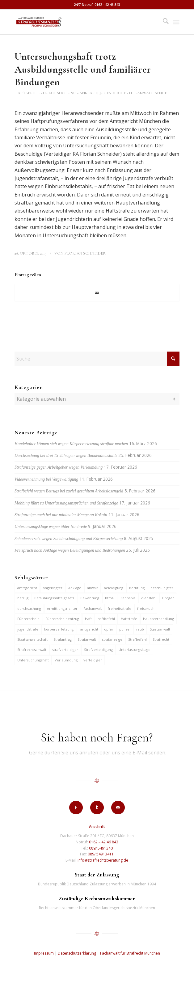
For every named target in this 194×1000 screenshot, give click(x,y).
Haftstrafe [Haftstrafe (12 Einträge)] (129, 618)
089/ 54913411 (101, 854)
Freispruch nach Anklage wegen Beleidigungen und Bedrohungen (70, 550)
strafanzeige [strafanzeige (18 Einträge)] (112, 639)
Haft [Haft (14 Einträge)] (88, 618)
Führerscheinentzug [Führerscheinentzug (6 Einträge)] (62, 618)
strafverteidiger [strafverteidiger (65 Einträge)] (65, 649)
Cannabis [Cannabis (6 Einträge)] (127, 598)
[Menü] (176, 22)
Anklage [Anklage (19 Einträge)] (74, 587)
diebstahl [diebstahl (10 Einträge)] (148, 598)
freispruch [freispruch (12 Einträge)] (145, 608)
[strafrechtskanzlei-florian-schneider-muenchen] (80, 22)
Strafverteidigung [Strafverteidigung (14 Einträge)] (98, 649)
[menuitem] (163, 22)
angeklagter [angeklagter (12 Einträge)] (52, 587)
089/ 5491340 (101, 848)
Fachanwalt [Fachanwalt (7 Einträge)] (92, 608)
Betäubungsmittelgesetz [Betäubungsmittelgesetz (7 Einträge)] (54, 598)
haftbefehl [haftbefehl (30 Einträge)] (106, 618)
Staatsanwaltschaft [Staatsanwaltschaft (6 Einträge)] (32, 639)
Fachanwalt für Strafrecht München (130, 953)
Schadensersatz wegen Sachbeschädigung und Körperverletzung (69, 538)
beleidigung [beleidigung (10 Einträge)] (113, 587)
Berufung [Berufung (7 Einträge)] (137, 587)
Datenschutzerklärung (77, 953)
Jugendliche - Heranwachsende (133, 93)
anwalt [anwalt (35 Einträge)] (92, 587)
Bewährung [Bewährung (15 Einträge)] (89, 598)
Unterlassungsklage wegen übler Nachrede (51, 526)
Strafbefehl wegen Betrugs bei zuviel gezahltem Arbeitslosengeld (69, 491)
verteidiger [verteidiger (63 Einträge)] (92, 660)
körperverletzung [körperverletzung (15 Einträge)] (59, 629)
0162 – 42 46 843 (103, 842)
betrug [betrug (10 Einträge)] (22, 598)
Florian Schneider (85, 253)
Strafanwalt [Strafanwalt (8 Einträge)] (87, 639)
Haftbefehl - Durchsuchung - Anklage (56, 93)
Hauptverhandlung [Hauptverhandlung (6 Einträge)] (158, 618)
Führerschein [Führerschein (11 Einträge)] (28, 618)
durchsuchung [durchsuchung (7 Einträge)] (29, 608)
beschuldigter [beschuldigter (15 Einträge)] (161, 587)
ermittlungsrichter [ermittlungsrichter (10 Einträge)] (62, 608)
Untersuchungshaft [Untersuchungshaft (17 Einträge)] (33, 660)
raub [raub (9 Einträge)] (140, 629)
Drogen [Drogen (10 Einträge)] (168, 598)
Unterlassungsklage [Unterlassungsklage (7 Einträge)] (134, 649)
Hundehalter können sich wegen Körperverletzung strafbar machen (71, 443)
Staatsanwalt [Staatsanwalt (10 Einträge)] (160, 629)
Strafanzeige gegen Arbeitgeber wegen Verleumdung (59, 467)
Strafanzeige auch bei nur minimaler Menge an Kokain (61, 515)
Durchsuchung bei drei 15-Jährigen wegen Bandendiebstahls (66, 455)
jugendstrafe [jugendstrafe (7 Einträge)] (27, 629)
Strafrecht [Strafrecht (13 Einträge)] (161, 639)
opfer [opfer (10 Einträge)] (108, 629)
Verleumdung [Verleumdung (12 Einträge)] (66, 660)
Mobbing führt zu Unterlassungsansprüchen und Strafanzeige (66, 503)
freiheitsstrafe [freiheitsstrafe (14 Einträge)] (119, 608)
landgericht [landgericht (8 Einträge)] (88, 629)
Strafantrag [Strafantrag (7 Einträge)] (62, 639)
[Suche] (163, 22)
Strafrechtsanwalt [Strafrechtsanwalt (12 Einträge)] (31, 649)
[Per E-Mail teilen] (97, 293)
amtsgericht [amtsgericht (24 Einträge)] (27, 587)
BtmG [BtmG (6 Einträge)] (110, 598)
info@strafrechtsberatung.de (103, 860)
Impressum (44, 953)
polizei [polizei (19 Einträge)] (124, 629)
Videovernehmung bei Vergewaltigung (46, 479)
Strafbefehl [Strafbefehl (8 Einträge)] (137, 639)
